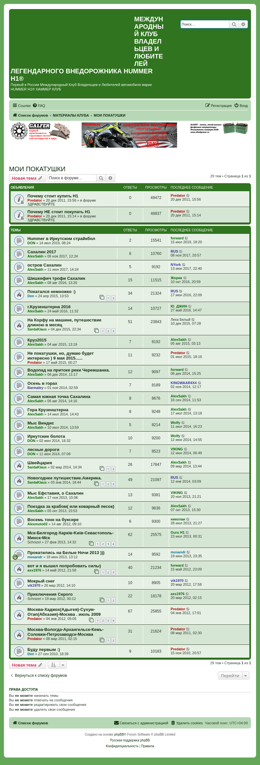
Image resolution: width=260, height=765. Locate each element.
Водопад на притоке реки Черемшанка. (68, 370)
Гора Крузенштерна (47, 409)
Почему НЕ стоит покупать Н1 (58, 211)
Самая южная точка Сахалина (58, 396)
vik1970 (33, 585)
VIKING (177, 449)
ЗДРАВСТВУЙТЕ (41, 204)
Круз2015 (36, 340)
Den (30, 296)
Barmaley (35, 388)
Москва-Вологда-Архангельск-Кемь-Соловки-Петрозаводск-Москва (65, 632)
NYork (176, 265)
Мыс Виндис (40, 423)
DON (31, 243)
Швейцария (39, 462)
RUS (174, 251)
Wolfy (175, 422)
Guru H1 (178, 532)
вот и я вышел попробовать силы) (64, 565)
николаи (178, 519)
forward (177, 238)
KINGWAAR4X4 (184, 383)
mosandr (34, 557)
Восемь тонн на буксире (53, 519)
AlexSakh (35, 256)
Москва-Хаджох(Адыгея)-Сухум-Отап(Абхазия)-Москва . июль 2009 (64, 612)
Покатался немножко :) (51, 291)
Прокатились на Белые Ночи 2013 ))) (66, 552)
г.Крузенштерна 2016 (49, 306)
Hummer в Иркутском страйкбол (61, 238)
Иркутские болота (46, 436)
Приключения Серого (50, 594)
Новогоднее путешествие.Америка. (64, 478)
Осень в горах (42, 383)
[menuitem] (38, 106)
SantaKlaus (37, 329)
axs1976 (34, 570)
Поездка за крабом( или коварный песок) (70, 506)
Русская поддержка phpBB (130, 740)
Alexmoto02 (37, 524)
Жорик (176, 278)
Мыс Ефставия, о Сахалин (55, 493)
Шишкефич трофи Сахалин (56, 278)
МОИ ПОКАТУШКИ (37, 169)
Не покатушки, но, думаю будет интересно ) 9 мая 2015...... (60, 356)
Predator (34, 200)
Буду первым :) (43, 649)
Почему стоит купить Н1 (52, 196)
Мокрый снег (41, 581)
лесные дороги (43, 449)
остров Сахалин (44, 265)
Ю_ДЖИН (179, 306)
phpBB (119, 734)
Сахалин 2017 (41, 251)
